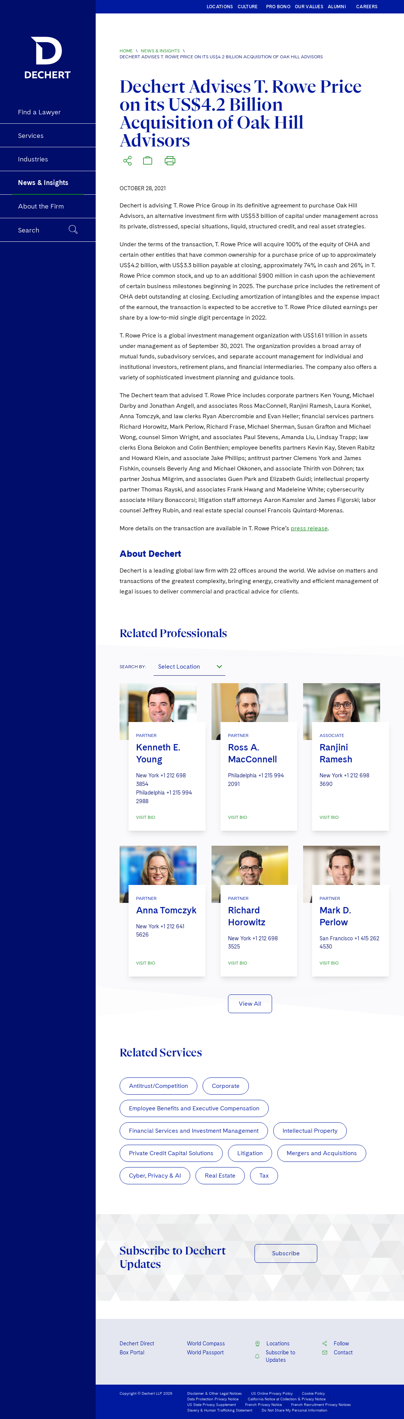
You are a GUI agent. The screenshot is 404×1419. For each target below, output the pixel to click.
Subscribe (286, 1253)
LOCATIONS (220, 6)
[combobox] (189, 666)
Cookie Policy (313, 1393)
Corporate (226, 1085)
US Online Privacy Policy (272, 1393)
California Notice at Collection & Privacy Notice (287, 1399)
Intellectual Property (310, 1130)
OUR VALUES (309, 6)
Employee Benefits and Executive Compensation (194, 1108)
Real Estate (220, 1175)
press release (309, 528)
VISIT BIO (145, 817)
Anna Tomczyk (166, 910)
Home (126, 50)
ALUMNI (337, 6)
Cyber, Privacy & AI (155, 1175)
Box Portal (132, 1352)
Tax (264, 1175)
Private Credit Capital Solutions (171, 1153)
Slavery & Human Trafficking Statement (219, 1410)
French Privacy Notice (263, 1404)
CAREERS (366, 6)
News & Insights (160, 50)
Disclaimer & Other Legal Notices (214, 1393)
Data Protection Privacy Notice (212, 1399)
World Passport (205, 1352)
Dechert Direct (137, 1343)
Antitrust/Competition (158, 1085)
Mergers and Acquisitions (322, 1153)
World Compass (206, 1343)
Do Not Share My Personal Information (294, 1410)
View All (250, 1003)
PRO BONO (278, 6)
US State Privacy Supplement (211, 1404)
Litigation (250, 1153)
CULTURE (248, 6)
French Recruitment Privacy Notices (321, 1404)
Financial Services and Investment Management (194, 1130)
